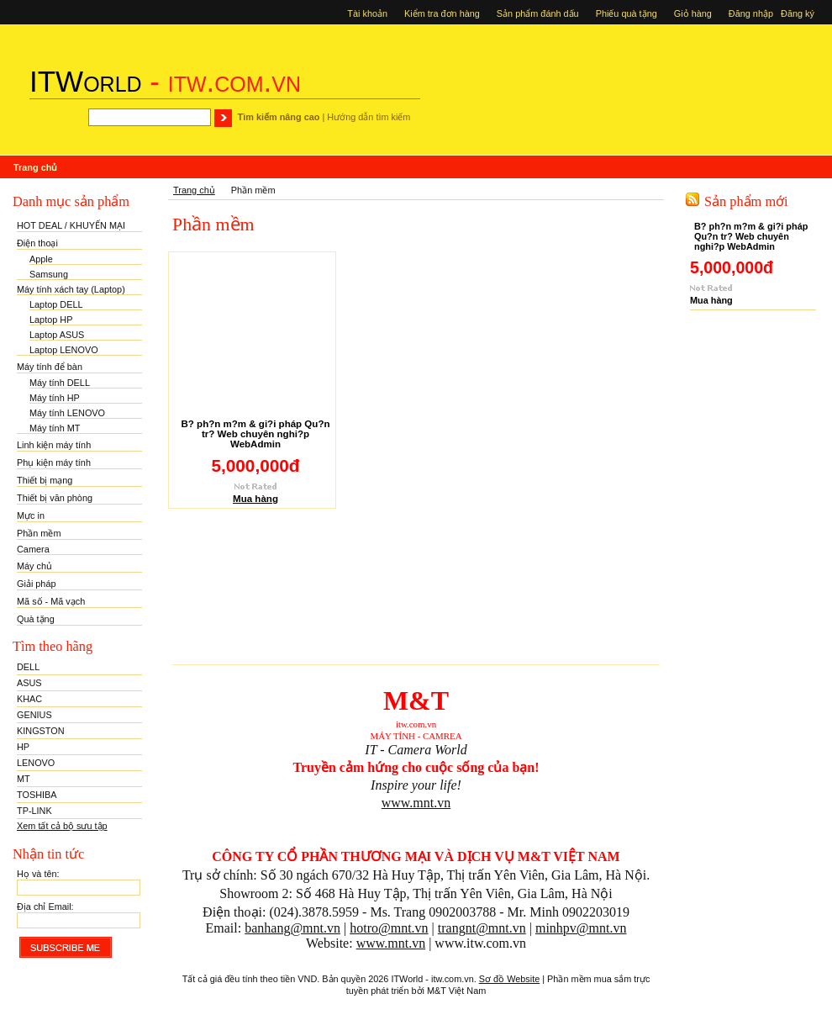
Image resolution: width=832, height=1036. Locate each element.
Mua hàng (255, 499)
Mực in (31, 515)
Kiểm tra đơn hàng (442, 13)
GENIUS (34, 715)
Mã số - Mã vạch (51, 601)
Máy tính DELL (59, 383)
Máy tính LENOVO (67, 413)
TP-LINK (34, 811)
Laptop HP (50, 319)
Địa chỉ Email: (45, 906)
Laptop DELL (56, 304)
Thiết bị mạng (44, 480)
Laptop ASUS (56, 335)
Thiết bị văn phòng (54, 498)
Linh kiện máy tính (54, 445)
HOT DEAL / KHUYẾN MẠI (71, 225)
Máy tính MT (54, 428)
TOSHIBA (37, 795)
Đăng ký (800, 13)
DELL (28, 667)
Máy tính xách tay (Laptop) (71, 289)
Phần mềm (39, 533)
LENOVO (36, 763)
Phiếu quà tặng (626, 13)
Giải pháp (36, 584)
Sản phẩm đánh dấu (538, 13)
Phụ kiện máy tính (54, 462)
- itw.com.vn (165, 81)
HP (23, 747)
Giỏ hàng (693, 13)
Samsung (48, 274)
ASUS (29, 683)
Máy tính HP (54, 398)
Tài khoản (367, 13)
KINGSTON (41, 731)
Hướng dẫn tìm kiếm (368, 117)
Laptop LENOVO (63, 350)
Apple (41, 259)
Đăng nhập (752, 13)
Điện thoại (37, 243)
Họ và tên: (38, 874)
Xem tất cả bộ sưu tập (62, 826)
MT (23, 779)
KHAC (29, 699)
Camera (33, 549)
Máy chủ (34, 566)
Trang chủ (194, 190)
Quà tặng (36, 619)
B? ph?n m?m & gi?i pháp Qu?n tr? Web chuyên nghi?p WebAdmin (255, 434)
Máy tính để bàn (49, 367)
